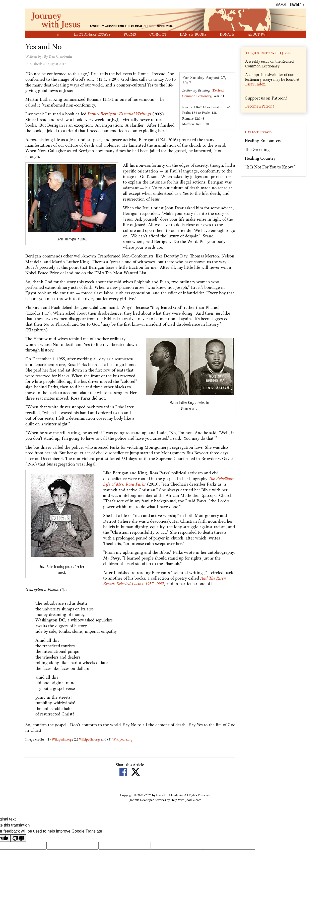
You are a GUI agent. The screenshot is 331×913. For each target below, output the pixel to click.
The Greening (257, 149)
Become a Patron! (259, 106)
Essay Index (255, 84)
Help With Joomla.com (186, 800)
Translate (297, 4)
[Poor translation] (18, 838)
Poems (130, 34)
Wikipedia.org (62, 739)
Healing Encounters (263, 140)
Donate (227, 34)
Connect (158, 34)
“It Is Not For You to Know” (270, 167)
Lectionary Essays (92, 34)
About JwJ (257, 34)
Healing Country (260, 158)
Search (281, 4)
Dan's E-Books (193, 34)
